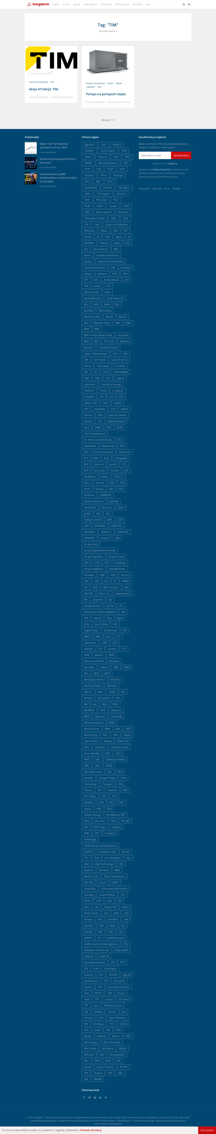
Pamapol (108, 784)
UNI (86, 1011)
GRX (86, 562)
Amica (87, 255)
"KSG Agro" (124, 187)
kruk (108, 636)
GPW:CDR (122, 532)
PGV (109, 808)
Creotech (89, 396)
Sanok (102, 882)
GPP (86, 525)
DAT (86, 409)
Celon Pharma (119, 359)
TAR (106, 981)
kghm (120, 618)
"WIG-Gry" (123, 212)
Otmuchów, (90, 784)
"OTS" (87, 200)
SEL (97, 907)
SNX (110, 931)
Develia (88, 421)
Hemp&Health (117, 569)
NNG (86, 747)
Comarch (89, 390)
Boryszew (123, 335)
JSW (123, 612)
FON (122, 482)
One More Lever (93, 771)
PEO (111, 802)
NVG (107, 753)
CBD (125, 353)
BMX (86, 329)
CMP (86, 378)
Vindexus (98, 1024)
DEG (100, 415)
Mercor (88, 692)
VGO (101, 1017)
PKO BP (125, 821)
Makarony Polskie (94, 661)
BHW (107, 304)
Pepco (87, 808)
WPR (97, 1060)
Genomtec (90, 507)
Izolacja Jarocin (92, 605)
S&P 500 (88, 882)
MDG (107, 673)
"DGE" (110, 169)
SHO (126, 913)
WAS (118, 1030)
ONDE (109, 765)
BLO (86, 323)
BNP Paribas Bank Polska (98, 335)
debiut (124, 409)
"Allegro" (117, 144)
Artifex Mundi (111, 280)
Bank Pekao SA (115, 298)
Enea (106, 458)
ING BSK (88, 593)
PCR (114, 796)
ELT (86, 458)
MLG (118, 698)
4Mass (104, 230)
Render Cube (91, 876)
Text (86, 993)
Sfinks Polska (91, 913)
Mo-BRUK (89, 710)
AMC (116, 249)
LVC (124, 648)
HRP (86, 581)
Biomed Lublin (92, 316)
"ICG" (87, 181)
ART (96, 280)
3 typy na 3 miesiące (116, 224)
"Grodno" (90, 87)
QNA (86, 864)
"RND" (99, 206)
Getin (121, 507)
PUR (96, 858)
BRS (96, 341)
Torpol (121, 993)
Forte (87, 489)
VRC (108, 1030)
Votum (123, 1024)
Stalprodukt (121, 950)
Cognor (120, 378)
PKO (113, 821)
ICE (106, 581)
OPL (110, 771)
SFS (106, 913)
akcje (117, 243)
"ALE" (103, 144)
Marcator (89, 667)
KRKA (87, 636)
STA (126, 944)
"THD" (126, 206)
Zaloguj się (172, 163)
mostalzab (116, 716)
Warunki (157, 188)
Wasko (88, 1036)
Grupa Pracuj (116, 556)
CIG (86, 372)
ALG (127, 243)
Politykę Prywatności (161, 169)
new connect (91, 741)
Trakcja (109, 999)
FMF (112, 482)
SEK (119, 901)
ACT (125, 230)
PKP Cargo (100, 827)
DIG (100, 421)
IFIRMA (125, 581)
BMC (118, 323)
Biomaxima (105, 310)
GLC (108, 513)
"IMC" (98, 181)
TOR (109, 993)
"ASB (123, 150)
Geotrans (106, 507)
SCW (98, 901)
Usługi (76, 4)
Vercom (88, 1017)
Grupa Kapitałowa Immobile (100, 550)
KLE (115, 624)
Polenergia (90, 839)
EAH (122, 446)
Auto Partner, (91, 292)
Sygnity (127, 974)
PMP (86, 833)
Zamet (87, 1067)
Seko (86, 907)
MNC (115, 704)
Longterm (39, 1117)
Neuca (127, 735)
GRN (117, 538)
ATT (108, 286)
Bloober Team (102, 323)
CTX (121, 396)
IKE (85, 587)
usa (124, 1011)
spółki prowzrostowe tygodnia (101, 944)
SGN (116, 913)
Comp (103, 390)
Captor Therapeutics (95, 353)
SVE (101, 974)
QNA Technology (104, 864)
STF (113, 962)
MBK (115, 667)
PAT (100, 790)
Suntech (88, 974)
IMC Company (111, 587)
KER (86, 618)
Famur (105, 476)
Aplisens (102, 273)
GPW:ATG (116, 525)
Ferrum (100, 482)
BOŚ (86, 341)
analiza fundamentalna (110, 261)
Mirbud (88, 698)
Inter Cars (104, 593)
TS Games (124, 999)
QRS (121, 864)
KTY (118, 636)
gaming (114, 501)
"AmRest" (89, 150)
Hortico (125, 575)
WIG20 (122, 1048)
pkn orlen (99, 821)
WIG (128, 1036)
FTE (121, 489)
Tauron (88, 987)
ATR (86, 286)
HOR (113, 575)
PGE (99, 808)
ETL (124, 464)
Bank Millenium (92, 298)
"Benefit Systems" (108, 163)
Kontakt (137, 4)
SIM (100, 919)
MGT (100, 692)
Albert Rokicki (50, 152)
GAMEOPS (105, 495)
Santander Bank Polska (114, 888)
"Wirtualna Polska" (94, 218)
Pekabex (88, 802)
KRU (98, 636)
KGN (86, 624)
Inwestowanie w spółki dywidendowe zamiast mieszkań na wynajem (58, 177)
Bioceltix (88, 310)
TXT (86, 1005)
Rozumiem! (207, 1130)
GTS (107, 562)
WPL (86, 1060)
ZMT (120, 1073)
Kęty (109, 618)
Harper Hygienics (94, 569)
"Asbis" (88, 157)
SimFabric (112, 919)
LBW (104, 642)
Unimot (112, 1011)
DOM (120, 427)
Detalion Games (117, 415)
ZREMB (98, 1079)
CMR (97, 378)
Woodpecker (117, 1054)
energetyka (121, 458)
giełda (87, 513)
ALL (86, 249)
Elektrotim (124, 452)
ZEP (110, 1073)
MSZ (128, 728)
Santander (90, 888)
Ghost (123, 1117)
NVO (118, 753)
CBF (86, 359)
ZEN (86, 1073)
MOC (103, 710)
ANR (112, 267)
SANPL (115, 882)
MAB (86, 655)
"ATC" (116, 157)
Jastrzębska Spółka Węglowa (100, 612)
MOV (112, 722)
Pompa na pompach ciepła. (106, 94)
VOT (111, 1024)
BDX (96, 304)
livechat (88, 648)
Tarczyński (119, 981)
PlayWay (116, 827)
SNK (100, 931)
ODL (97, 759)
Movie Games (91, 728)
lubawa (112, 648)
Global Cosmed (92, 519)
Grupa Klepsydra (93, 556)
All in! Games (100, 249)
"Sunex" (110, 83)
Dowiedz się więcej (90, 1130)
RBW (117, 870)
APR (125, 273)
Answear (125, 267)
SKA (126, 919)
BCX (86, 304)
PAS (120, 784)
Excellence (90, 476)
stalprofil (104, 956)
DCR (113, 409)
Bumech (88, 347)
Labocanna (90, 642)
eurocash (99, 470)
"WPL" (113, 218)
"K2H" (110, 181)
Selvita (125, 907)
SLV (123, 925)
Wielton (116, 1036)
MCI (86, 673)
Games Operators (94, 501)
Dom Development (94, 433)
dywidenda (90, 446)
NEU (115, 735)
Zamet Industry (105, 1067)
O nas (66, 4)
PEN (101, 802)
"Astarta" (102, 157)
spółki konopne (115, 937)
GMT (109, 519)
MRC (118, 728)
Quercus (89, 870)
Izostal (110, 605)
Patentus (112, 790)
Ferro (87, 482)
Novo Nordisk (91, 753)
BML (128, 323)
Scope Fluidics (107, 894)
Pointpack (110, 833)
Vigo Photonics (117, 1017)
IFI (115, 581)
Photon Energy (92, 814)
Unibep (98, 1011)
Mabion (99, 655)
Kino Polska (101, 624)
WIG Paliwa (90, 1048)
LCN (114, 642)
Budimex (125, 341)
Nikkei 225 (123, 741)
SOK (120, 931)
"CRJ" (99, 169)
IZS (121, 605)
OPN (120, 771)
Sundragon (110, 968)
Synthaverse (91, 981)
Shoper (88, 919)
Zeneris (98, 1073)
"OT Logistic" (103, 193)
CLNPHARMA (120, 372)
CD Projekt (100, 359)
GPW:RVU (89, 538)
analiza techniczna (38, 82)
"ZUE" (126, 218)
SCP (123, 894)
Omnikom (101, 1117)
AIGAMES (89, 243)
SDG (109, 901)
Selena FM (110, 907)
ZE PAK (123, 1067)
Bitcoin (123, 316)
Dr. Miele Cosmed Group (98, 439)
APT (86, 280)
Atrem (97, 286)
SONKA (88, 937)
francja (99, 489)
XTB (118, 1060)
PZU (128, 858)
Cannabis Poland (108, 347)
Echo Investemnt (103, 452)
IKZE (95, 587)
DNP (108, 427)
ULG (96, 1005)
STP (122, 962)
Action (87, 236)
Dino (86, 427)
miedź (112, 692)
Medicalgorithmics (94, 679)
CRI (102, 396)
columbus (89, 384)
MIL (123, 692)
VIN (86, 1024)
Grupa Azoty (91, 544)
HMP (102, 575)
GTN (96, 562)
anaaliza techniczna (107, 255)
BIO (117, 304)
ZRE (86, 1079)
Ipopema (98, 599)
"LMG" (87, 193)
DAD (105, 402)
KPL (125, 630)
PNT (97, 833)
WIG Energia (91, 1042)
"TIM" (52, 82)
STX (86, 968)
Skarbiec (89, 925)
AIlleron (104, 243)
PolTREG (89, 851)
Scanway (89, 894)
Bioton (109, 316)
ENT (86, 464)
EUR (86, 470)
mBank (104, 667)
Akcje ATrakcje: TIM (43, 89)
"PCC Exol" (101, 200)
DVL (119, 439)
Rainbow (104, 870)
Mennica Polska (93, 685)
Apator (88, 273)
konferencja (110, 630)
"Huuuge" (118, 175)
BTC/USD (109, 341)
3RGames (89, 230)
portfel (125, 851)
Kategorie (89, 4)
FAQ (148, 4)
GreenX (104, 538)
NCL (105, 735)
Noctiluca (100, 747)
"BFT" (126, 163)
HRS (96, 581)
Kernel (97, 618)
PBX (125, 790)
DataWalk (99, 409)
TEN (100, 987)
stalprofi (88, 956)
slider (112, 925)
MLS (104, 704)
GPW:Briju (89, 532)
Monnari (100, 716)
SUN (96, 968)
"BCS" (128, 157)
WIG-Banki (108, 1048)
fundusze (89, 495)
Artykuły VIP (122, 4)
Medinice (115, 679)
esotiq (113, 464)
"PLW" (87, 206)
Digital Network (116, 421)
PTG (86, 858)
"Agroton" (89, 144)
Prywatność (144, 188)
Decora (88, 415)
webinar (101, 1036)
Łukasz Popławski (41, 97)
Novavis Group (119, 747)
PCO (104, 796)
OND (97, 765)
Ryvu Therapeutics (114, 876)
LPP (100, 648)
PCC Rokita (90, 796)
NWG (87, 759)
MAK (111, 655)
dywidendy (108, 446)
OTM (123, 778)
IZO (110, 599)
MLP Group (90, 704)
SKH (101, 925)
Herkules (89, 575)
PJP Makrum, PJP (115, 814)
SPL (100, 937)
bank (107, 292)
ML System (104, 698)
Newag (108, 741)
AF (98, 236)
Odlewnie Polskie (115, 759)
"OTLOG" (121, 193)
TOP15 (98, 993)
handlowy (120, 562)
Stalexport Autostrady (96, 950)
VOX (86, 1030)
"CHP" (87, 169)
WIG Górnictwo (111, 1042)
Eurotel (114, 470)
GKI (98, 513)
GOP (120, 519)
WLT (102, 1054)
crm (111, 396)
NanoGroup (91, 735)
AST (126, 280)
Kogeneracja (91, 630)
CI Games (120, 366)
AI (129, 236)
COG (107, 378)
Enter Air (99, 464)
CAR (115, 353)
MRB (107, 728)
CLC (95, 372)
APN (114, 273)
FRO (111, 489)
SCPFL (87, 901)
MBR (126, 667)
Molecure (116, 710)
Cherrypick (103, 366)
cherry (87, 366)
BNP (96, 329)
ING (126, 587)
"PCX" (116, 200)
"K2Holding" (91, 187)
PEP (121, 802)
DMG (98, 427)
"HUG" (103, 175)
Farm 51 (118, 476)
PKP (86, 827)
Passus (88, 790)
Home (56, 4)
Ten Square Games (118, 987)
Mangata (114, 661)
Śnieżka (88, 931)
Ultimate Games (113, 1005)
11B (86, 224)
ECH (86, 452)
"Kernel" (107, 187)
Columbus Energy (111, 384)
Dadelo (118, 402)
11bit (96, 224)
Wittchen (89, 1054)
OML (86, 765)
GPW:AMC (100, 525)
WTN (108, 1060)
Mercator (112, 685)
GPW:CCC (106, 532)
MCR (96, 673)
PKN (86, 821)
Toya (86, 999)
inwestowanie (123, 593)
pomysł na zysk (107, 851)
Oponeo (88, 778)
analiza (88, 261)
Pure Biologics (113, 858)
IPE (85, 599)
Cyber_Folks (90, 402)
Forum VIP (106, 4)
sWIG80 (113, 974)
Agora (119, 236)
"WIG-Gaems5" (103, 212)
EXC (126, 470)
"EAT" (122, 169)
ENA (95, 458)
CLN (105, 372)
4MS (115, 230)
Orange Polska (107, 778)
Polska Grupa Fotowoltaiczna (100, 845)
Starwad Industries (94, 962)
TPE (97, 999)
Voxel (97, 1030)
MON (87, 716)
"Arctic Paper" (108, 150)
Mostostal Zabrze (94, 722)
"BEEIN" (119, 83)
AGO (107, 236)
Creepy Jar (118, 390)
